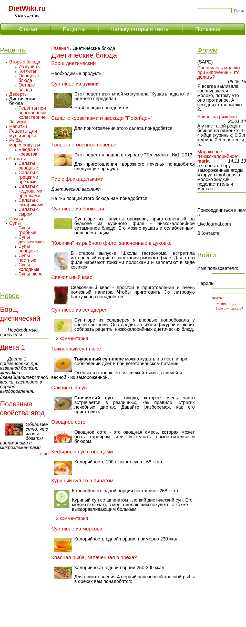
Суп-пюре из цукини (75, 84)
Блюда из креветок (28, 152)
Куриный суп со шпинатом (82, 480)
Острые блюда (26, 87)
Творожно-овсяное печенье (83, 144)
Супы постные (27, 258)
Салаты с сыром (28, 212)
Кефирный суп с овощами (82, 451)
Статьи (28, 29)
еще (44, 453)
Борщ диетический (73, 63)
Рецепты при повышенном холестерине (32, 112)
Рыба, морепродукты (24, 142)
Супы (15, 223)
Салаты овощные (28, 166)
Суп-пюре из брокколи (77, 208)
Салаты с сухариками (31, 202)
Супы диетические (31, 239)
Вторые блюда (24, 62)
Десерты (18, 94)
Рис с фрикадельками (77, 179)
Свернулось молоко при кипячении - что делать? (218, 72)
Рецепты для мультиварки (23, 133)
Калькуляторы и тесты (140, 29)
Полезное (208, 29)
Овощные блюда (28, 78)
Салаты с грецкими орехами (28, 177)
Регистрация (226, 304)
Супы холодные (28, 267)
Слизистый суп (69, 387)
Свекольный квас (71, 277)
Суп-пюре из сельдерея (79, 310)
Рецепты (74, 29)
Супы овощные (28, 248)
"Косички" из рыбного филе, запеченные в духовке (111, 243)
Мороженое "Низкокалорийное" (218, 154)
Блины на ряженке (217, 116)
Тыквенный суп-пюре (76, 349)
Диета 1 (12, 347)
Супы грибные (27, 230)
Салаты (17, 158)
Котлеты (27, 71)
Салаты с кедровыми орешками (30, 191)
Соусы (16, 218)
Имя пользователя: (217, 268)
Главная (60, 48)
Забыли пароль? (229, 308)
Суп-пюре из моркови (76, 529)
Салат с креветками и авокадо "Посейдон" (101, 118)
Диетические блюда (22, 101)
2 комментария (72, 338)
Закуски (17, 121)
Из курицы (29, 66)
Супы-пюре (30, 274)
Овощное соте (68, 422)
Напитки (18, 126)
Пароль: (205, 283)
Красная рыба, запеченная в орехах (94, 557)
